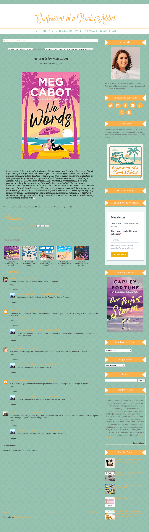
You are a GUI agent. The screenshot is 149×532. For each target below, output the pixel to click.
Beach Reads (108, 31)
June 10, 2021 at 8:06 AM (50, 294)
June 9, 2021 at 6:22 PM (27, 349)
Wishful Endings (39, 49)
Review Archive (68, 31)
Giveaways (90, 31)
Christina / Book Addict (26, 294)
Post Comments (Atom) (23, 517)
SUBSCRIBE (120, 254)
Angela (13, 278)
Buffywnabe (15, 310)
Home (35, 31)
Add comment (10, 445)
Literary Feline (16, 412)
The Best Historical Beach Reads (127, 498)
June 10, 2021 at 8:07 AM (50, 396)
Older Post (94, 512)
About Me (48, 31)
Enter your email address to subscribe (124, 232)
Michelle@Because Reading (21, 380)
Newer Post (7, 512)
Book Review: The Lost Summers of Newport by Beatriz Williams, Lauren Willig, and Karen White (129, 513)
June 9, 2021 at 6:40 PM (43, 380)
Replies (15, 289)
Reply (12, 285)
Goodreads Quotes (139, 443)
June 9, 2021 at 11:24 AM (31, 310)
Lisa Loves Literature (18, 318)
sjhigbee (13, 349)
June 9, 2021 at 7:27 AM (26, 278)
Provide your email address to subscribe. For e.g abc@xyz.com (123, 246)
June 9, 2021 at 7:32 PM (32, 412)
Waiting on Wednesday (17, 228)
